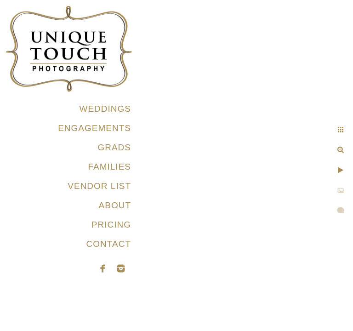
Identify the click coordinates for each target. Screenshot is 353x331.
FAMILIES (109, 166)
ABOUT (115, 205)
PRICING (111, 224)
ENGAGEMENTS (94, 128)
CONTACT (108, 244)
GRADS (114, 147)
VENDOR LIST (99, 186)
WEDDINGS (105, 109)
